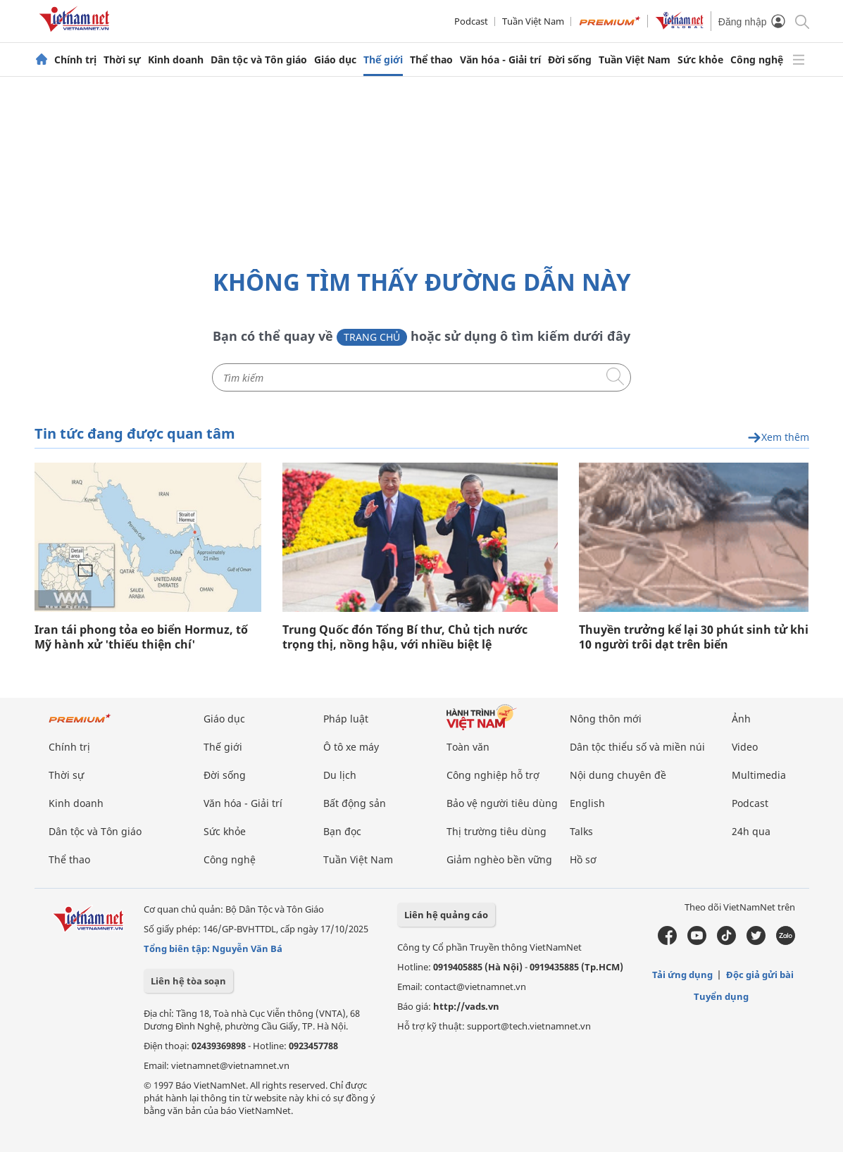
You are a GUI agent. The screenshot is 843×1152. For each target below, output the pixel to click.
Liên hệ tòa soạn (188, 981)
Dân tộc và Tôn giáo (259, 60)
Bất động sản (354, 803)
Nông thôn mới (606, 718)
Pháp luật (345, 718)
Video (745, 746)
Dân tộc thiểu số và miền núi (637, 746)
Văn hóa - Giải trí (500, 60)
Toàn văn (468, 746)
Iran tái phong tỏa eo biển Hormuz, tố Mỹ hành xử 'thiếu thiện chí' (141, 637)
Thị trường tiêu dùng (497, 831)
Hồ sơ (583, 859)
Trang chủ (372, 337)
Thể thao (431, 60)
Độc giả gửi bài (760, 974)
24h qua (751, 831)
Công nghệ (756, 60)
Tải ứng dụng (682, 974)
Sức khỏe (700, 60)
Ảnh (741, 718)
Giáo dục (335, 60)
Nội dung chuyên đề (618, 775)
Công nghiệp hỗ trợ (493, 775)
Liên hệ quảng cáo (446, 914)
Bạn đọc (342, 831)
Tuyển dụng (721, 996)
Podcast (471, 21)
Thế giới (383, 60)
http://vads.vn (466, 1006)
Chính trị (75, 60)
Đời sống (570, 60)
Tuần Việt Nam (533, 21)
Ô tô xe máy (351, 746)
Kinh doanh (176, 60)
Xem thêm (778, 438)
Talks (581, 831)
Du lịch (339, 775)
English (587, 803)
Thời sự (122, 60)
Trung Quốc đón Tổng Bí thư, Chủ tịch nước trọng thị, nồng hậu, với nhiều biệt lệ (404, 637)
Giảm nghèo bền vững (499, 859)
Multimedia (759, 775)
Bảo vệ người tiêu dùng (502, 803)
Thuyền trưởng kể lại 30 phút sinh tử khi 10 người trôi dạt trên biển (693, 637)
